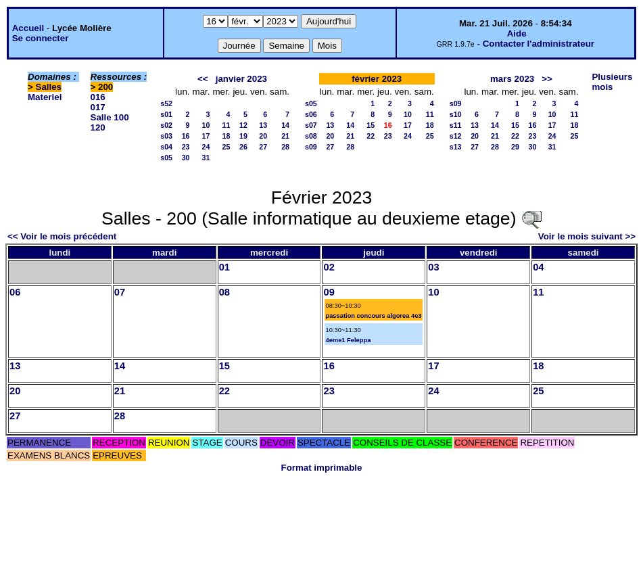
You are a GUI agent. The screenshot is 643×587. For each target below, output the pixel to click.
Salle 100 (110, 117)
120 (98, 127)
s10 (456, 114)
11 (226, 125)
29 (515, 147)
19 (243, 136)
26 (243, 147)
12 (243, 125)
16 (186, 136)
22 (370, 136)
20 (263, 136)
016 (98, 97)
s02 (166, 125)
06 (14, 292)
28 (285, 147)
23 (186, 147)
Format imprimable (321, 468)
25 (226, 147)
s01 (166, 114)
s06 (311, 114)
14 (285, 125)
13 (263, 125)
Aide (517, 33)
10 (206, 125)
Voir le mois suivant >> (587, 236)
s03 (166, 136)
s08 (311, 136)
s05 (166, 158)
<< (202, 79)
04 (538, 267)
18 (226, 136)
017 (98, 107)
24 (206, 147)
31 (206, 158)
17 (206, 136)
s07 (311, 125)
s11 (456, 125)
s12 (456, 136)
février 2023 (377, 79)
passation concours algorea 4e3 (373, 315)
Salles (49, 87)
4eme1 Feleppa (348, 340)
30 (186, 158)
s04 (166, 147)
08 (224, 292)
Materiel (45, 97)
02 (328, 267)
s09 (311, 147)
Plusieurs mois (612, 82)
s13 (456, 147)
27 (263, 147)
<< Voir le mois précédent (61, 236)
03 (433, 267)
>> (547, 79)
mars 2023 (512, 79)
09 (328, 292)
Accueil (28, 28)
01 (224, 267)
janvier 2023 (241, 79)
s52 (166, 103)
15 (370, 125)
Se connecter (40, 38)
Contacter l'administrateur (538, 44)
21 (285, 136)
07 (119, 292)
